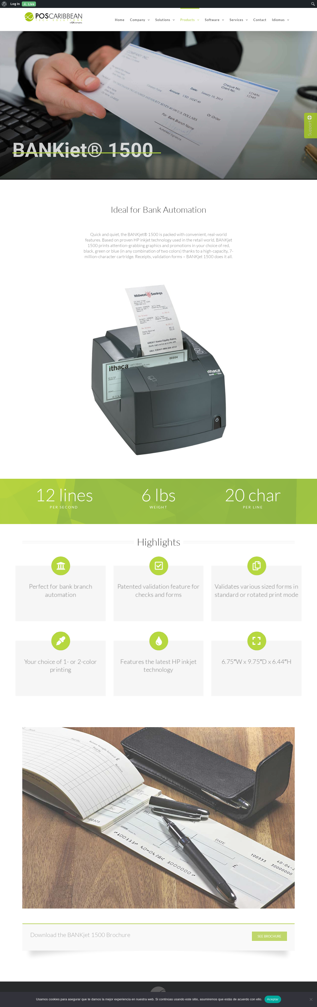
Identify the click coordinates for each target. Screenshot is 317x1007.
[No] (310, 999)
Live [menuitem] (31, 4)
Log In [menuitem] (15, 4)
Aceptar (273, 999)
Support (309, 125)
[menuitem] (4, 4)
